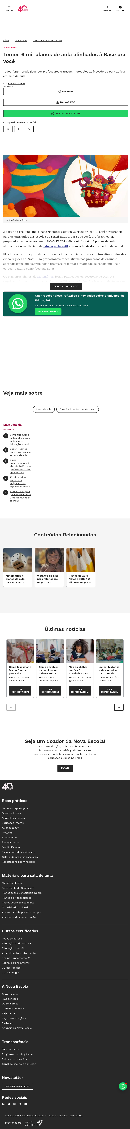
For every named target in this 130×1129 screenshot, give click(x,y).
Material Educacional (15, 907)
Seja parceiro (10, 1013)
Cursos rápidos (11, 967)
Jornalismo (21, 40)
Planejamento (10, 842)
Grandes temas (11, 813)
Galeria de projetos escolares (20, 856)
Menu (9, 9)
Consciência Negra (13, 818)
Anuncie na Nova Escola (17, 1027)
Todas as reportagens (15, 808)
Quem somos (10, 1003)
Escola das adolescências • (18, 852)
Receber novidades (17, 1086)
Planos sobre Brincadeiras (18, 902)
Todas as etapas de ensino (47, 40)
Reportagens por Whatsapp (18, 861)
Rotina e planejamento (16, 962)
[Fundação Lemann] (34, 1123)
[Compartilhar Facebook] (18, 129)
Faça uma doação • (14, 1018)
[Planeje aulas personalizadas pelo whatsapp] (123, 1086)
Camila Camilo (16, 83)
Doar (65, 768)
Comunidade (10, 993)
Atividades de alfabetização (19, 917)
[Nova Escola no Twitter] (9, 1104)
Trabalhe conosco (13, 1008)
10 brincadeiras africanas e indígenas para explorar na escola (16, 482)
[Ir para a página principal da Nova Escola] (23, 9)
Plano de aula (43, 409)
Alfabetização (10, 827)
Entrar (120, 9)
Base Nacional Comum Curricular (77, 409)
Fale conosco (10, 998)
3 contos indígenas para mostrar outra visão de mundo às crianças (17, 496)
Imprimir (66, 91)
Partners (7, 1023)
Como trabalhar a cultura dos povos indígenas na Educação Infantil (16, 439)
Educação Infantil (55, 246)
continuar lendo (65, 286)
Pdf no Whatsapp (66, 113)
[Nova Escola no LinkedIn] (20, 1104)
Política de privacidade (16, 1059)
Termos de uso (11, 1049)
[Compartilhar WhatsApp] (8, 129)
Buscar (107, 9)
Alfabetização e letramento (19, 953)
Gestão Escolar (11, 847)
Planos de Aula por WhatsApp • (21, 912)
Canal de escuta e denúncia (19, 1063)
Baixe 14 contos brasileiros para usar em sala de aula (17, 451)
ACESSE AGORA (48, 311)
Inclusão (7, 832)
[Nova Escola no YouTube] (25, 1104)
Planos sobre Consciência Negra (22, 892)
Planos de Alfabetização (16, 897)
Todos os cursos (12, 938)
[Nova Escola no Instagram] (14, 1104)
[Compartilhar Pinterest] (29, 129)
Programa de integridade (17, 1054)
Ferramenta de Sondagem (18, 888)
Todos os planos (12, 883)
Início (6, 40)
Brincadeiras (9, 837)
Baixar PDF (65, 102)
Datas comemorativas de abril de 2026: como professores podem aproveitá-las (17, 466)
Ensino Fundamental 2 (16, 957)
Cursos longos (10, 972)
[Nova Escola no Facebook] (3, 1104)
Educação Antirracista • (16, 943)
